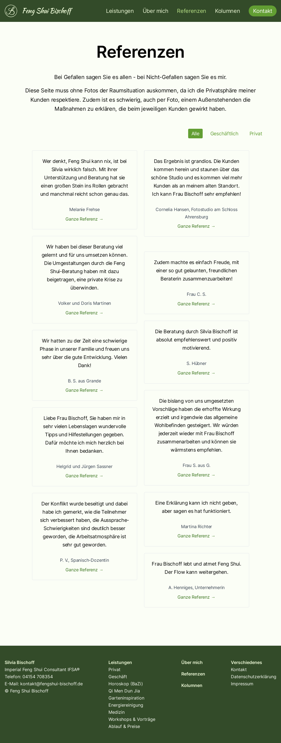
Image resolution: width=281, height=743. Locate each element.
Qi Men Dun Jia (124, 691)
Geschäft (117, 676)
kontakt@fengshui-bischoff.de (51, 683)
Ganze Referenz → (84, 219)
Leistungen (120, 11)
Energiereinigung (125, 705)
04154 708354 (37, 676)
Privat (256, 133)
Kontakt (239, 669)
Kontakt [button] (262, 11)
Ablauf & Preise (124, 726)
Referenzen (191, 11)
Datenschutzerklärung (253, 676)
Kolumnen (227, 11)
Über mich (155, 11)
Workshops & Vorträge (131, 719)
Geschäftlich (224, 133)
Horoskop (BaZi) (125, 683)
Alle (195, 133)
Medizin (116, 712)
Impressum (242, 683)
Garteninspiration (126, 698)
